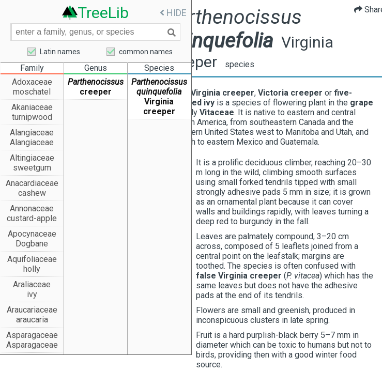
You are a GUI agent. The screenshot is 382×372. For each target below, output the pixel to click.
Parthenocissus (96, 82)
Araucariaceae (32, 310)
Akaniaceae (32, 108)
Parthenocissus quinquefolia (159, 87)
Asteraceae (32, 361)
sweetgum (32, 168)
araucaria (32, 320)
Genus (95, 68)
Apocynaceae (32, 234)
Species (159, 68)
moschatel (32, 92)
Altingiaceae (32, 158)
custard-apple (32, 219)
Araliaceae (32, 285)
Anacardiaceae (32, 184)
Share (362, 9)
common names (146, 52)
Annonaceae (32, 209)
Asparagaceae (32, 335)
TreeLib (103, 12)
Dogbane (32, 244)
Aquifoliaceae (32, 260)
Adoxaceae (32, 82)
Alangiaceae (32, 133)
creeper (96, 92)
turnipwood (32, 117)
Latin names (60, 52)
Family (32, 68)
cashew (32, 193)
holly (31, 269)
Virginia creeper (159, 107)
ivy (32, 295)
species (271, 64)
